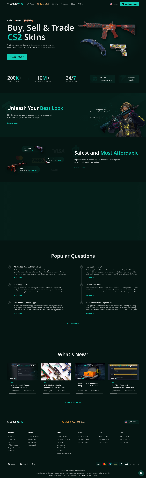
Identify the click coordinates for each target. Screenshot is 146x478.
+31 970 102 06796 (92, 475)
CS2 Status (60, 442)
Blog (73, 4)
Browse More (13, 123)
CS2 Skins (81, 422)
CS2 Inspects (61, 445)
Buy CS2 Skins (103, 436)
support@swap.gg (59, 475)
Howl (21, 168)
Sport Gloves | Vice (96, 118)
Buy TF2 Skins (103, 442)
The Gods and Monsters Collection (100, 112)
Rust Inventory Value (64, 454)
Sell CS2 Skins (124, 436)
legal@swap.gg (75, 475)
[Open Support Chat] (141, 473)
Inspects (64, 4)
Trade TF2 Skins (83, 442)
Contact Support (73, 323)
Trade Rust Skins (83, 439)
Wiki (55, 4)
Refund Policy (32, 442)
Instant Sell (43, 4)
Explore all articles (73, 402)
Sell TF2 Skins (124, 442)
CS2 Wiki (60, 451)
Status (11, 451)
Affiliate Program (13, 445)
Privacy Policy (32, 439)
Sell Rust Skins (124, 439)
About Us (11, 436)
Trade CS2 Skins (83, 436)
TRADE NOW (17, 56)
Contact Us (11, 439)
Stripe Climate (14, 448)
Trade (30, 4)
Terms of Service (33, 436)
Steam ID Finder (62, 436)
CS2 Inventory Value (63, 439)
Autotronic (51, 159)
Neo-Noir (27, 148)
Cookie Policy (32, 445)
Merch (11, 442)
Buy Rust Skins (104, 439)
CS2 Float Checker (63, 448)
